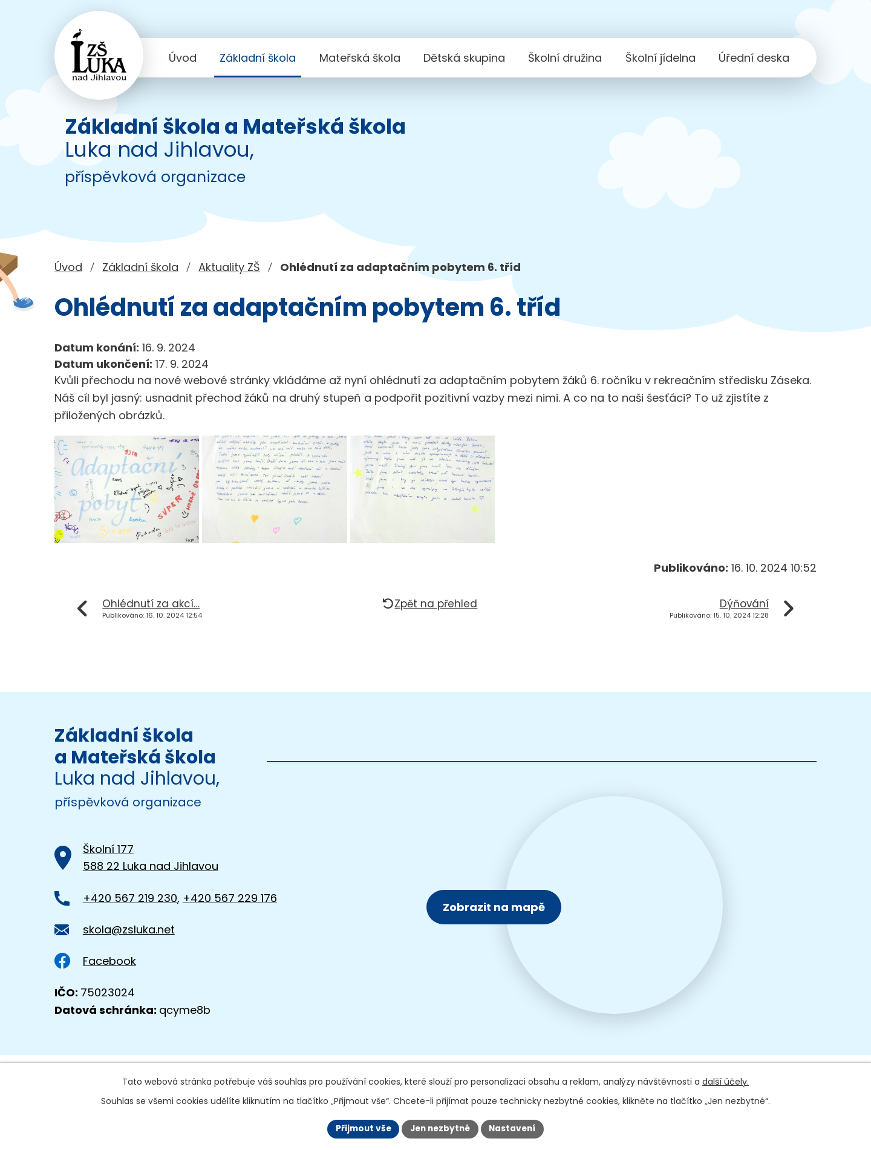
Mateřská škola (359, 57)
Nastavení (515, 1128)
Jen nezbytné (440, 1128)
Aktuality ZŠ (229, 267)
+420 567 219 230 (130, 910)
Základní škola (258, 57)
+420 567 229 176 (230, 910)
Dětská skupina (464, 57)
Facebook (95, 973)
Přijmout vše (360, 1128)
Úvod (183, 57)
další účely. (725, 1081)
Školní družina (565, 57)
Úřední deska (754, 57)
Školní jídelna (660, 57)
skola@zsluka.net (129, 942)
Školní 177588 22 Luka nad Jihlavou (150, 870)
